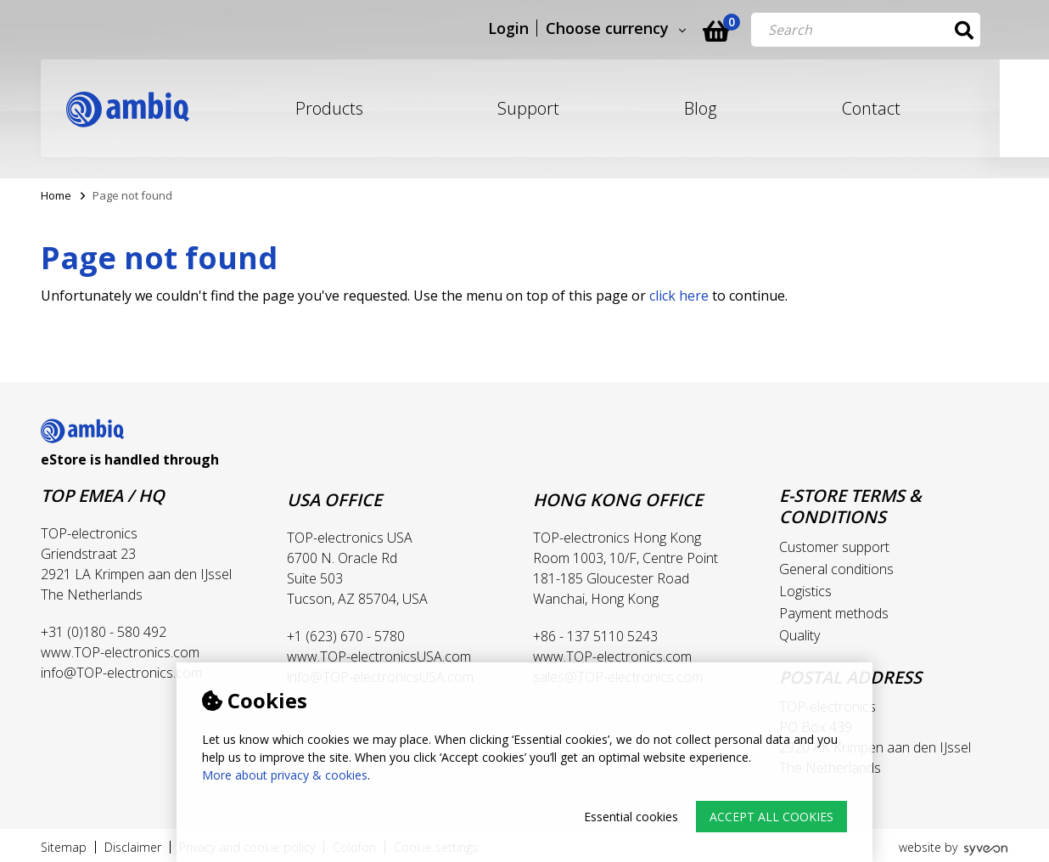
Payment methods (834, 613)
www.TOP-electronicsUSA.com (379, 656)
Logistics (805, 591)
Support (528, 108)
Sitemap (64, 847)
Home (56, 195)
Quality (799, 635)
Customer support (834, 547)
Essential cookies (631, 816)
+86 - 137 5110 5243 (595, 636)
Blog (700, 108)
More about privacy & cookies (284, 775)
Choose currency (635, 29)
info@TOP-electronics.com (121, 672)
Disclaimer (132, 847)
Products (329, 108)
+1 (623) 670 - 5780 (346, 636)
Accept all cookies (771, 816)
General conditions (836, 569)
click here (679, 295)
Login (536, 29)
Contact (871, 108)
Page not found (132, 195)
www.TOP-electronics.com (120, 652)
